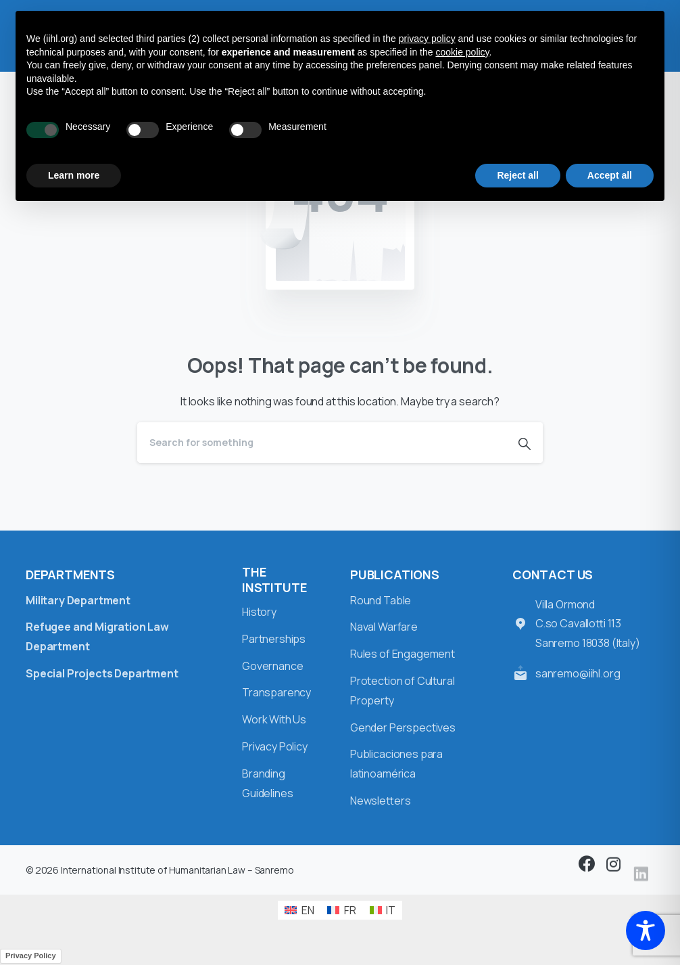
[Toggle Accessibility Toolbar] (645, 930)
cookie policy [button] (462, 52)
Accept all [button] (609, 175)
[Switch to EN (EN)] (299, 910)
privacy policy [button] (427, 38)
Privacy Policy (30, 955)
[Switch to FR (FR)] (341, 910)
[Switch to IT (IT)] (382, 910)
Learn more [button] (73, 175)
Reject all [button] (517, 175)
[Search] (321, 442)
